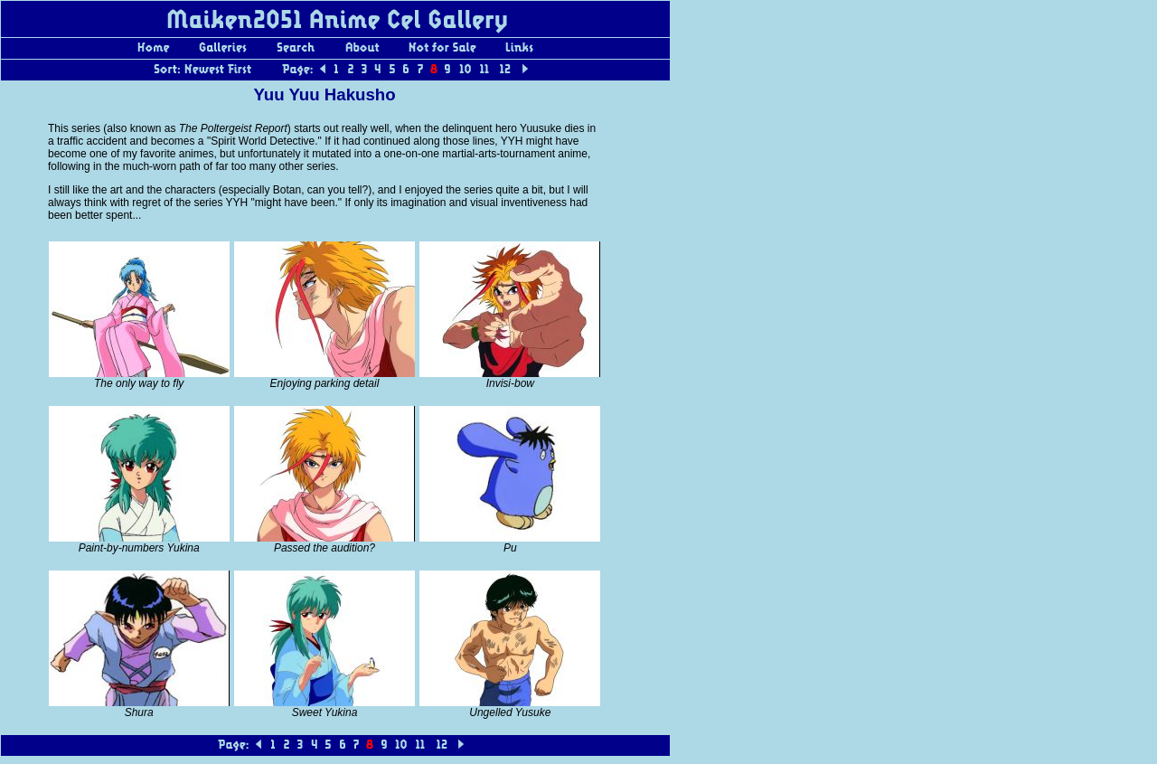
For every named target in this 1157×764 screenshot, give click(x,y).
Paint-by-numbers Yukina (139, 548)
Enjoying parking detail (325, 383)
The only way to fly (138, 383)
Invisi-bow (510, 383)
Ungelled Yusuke (509, 712)
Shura (139, 712)
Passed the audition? (324, 548)
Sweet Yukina (325, 712)
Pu (510, 548)
